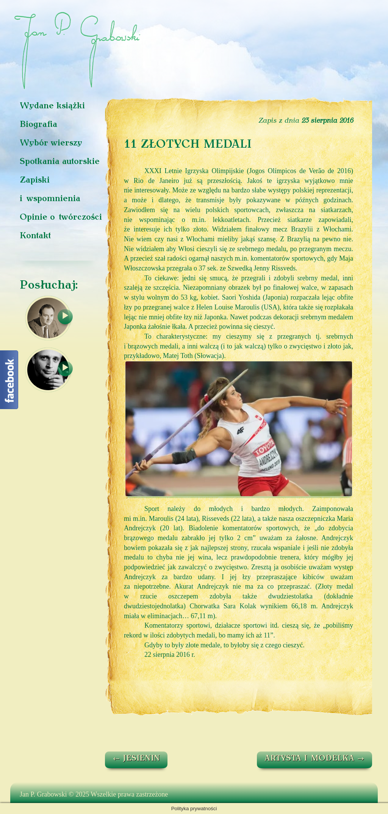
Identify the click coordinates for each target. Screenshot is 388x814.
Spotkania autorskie (60, 162)
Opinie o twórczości (61, 217)
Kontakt (35, 236)
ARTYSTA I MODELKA (314, 758)
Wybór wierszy (51, 143)
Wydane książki (52, 106)
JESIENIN (136, 758)
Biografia (38, 124)
